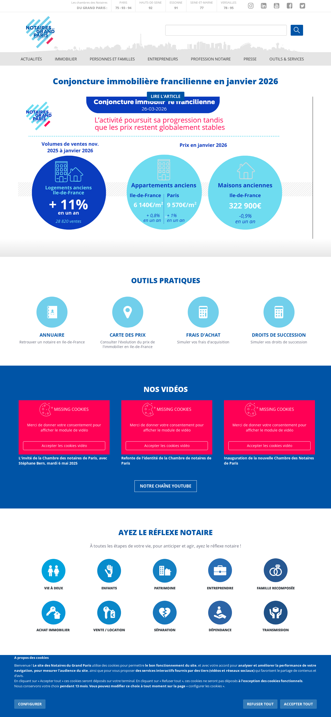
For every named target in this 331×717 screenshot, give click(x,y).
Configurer (30, 703)
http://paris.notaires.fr (123, 6)
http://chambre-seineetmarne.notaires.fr (201, 6)
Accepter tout (298, 703)
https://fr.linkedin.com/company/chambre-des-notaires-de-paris (263, 6)
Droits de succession (279, 335)
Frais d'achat (203, 335)
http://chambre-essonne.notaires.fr (176, 6)
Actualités (31, 58)
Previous (28, 164)
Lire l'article (165, 96)
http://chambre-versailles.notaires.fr (228, 6)
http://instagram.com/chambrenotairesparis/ (250, 6)
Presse (250, 58)
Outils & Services (286, 58)
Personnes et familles (112, 58)
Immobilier (66, 58)
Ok (297, 30)
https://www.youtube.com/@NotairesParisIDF (276, 6)
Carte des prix (128, 335)
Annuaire (52, 335)
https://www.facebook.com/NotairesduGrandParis (289, 6)
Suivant (302, 164)
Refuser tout (260, 703)
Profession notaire (211, 58)
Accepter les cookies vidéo (64, 445)
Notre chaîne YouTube (165, 486)
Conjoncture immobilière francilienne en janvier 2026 (165, 81)
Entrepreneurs (163, 58)
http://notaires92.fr (151, 6)
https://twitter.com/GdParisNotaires (302, 6)
